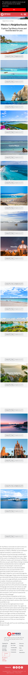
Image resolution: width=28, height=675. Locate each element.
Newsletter (22, 652)
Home (4, 21)
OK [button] (14, 9)
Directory (21, 643)
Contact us (6, 654)
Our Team (13, 645)
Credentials (13, 649)
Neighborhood (19, 56)
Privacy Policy (18, 672)
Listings (8, 56)
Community (13, 652)
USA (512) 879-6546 (4, 646)
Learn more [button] (5, 5)
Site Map (21, 645)
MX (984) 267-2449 (4, 649)
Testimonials (14, 647)
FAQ (20, 648)
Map (12, 56)
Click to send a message (5, 659)
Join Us (21, 650)
